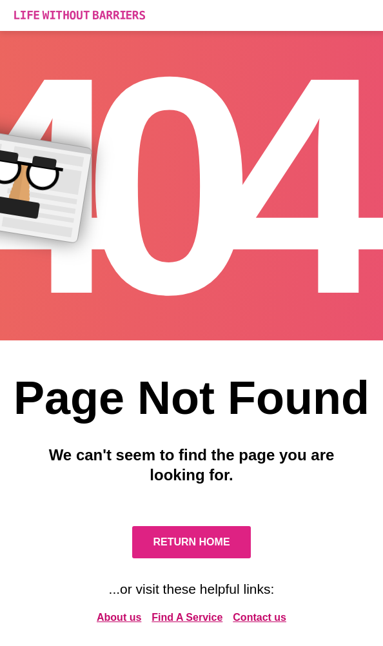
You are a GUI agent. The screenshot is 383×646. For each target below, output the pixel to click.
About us (119, 617)
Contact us (259, 617)
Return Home (191, 541)
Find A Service (187, 617)
